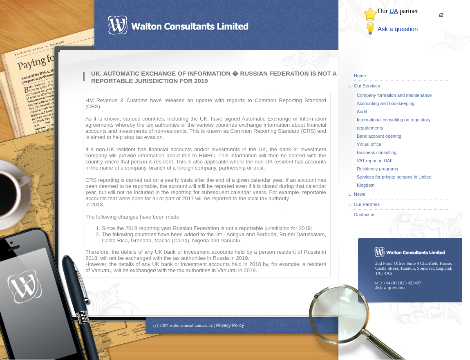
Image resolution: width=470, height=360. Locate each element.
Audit (362, 111)
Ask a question (398, 28)
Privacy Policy (230, 325)
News (359, 194)
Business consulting (376, 152)
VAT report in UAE (375, 160)
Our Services (367, 85)
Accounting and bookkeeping (385, 103)
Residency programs (377, 168)
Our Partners (367, 204)
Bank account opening (379, 136)
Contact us (365, 214)
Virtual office (369, 144)
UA (393, 10)
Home (360, 75)
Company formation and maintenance (394, 95)
